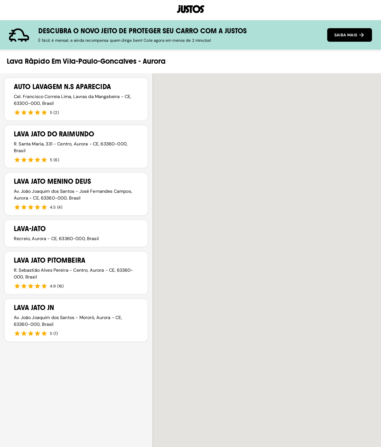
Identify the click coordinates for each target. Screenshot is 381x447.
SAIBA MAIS (349, 34)
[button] (274, 210)
